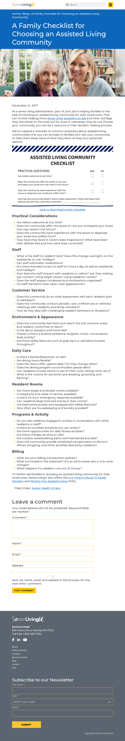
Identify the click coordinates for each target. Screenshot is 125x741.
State (15, 696)
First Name (18, 684)
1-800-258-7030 (32, 633)
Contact (15, 664)
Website (17, 565)
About (15, 647)
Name (17, 543)
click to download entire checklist (63, 209)
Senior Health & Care (46, 488)
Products (16, 654)
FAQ (14, 668)
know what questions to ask (66, 118)
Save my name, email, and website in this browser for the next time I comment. (51, 582)
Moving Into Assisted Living (48, 481)
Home (16, 13)
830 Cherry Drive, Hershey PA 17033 (33, 630)
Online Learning (19, 650)
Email (16, 554)
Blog (26, 13)
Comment (20, 517)
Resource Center (20, 657)
